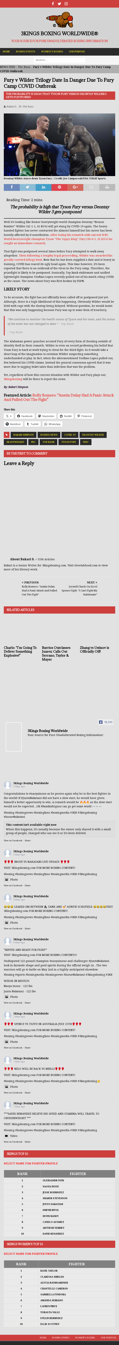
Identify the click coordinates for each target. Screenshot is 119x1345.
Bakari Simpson (23, 435)
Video (10, 1135)
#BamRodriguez (51, 806)
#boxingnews (24, 812)
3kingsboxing (13, 379)
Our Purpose (77, 51)
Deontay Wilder (93, 435)
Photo (11, 879)
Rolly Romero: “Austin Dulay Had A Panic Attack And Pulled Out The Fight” (59, 397)
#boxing (9, 812)
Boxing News (49, 435)
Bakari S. (11, 106)
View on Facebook (13, 840)
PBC (33, 442)
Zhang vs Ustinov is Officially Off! (94, 650)
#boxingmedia (60, 812)
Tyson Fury (68, 442)
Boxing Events (25, 51)
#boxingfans (42, 812)
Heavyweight (15, 442)
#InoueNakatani (14, 816)
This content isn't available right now (31, 824)
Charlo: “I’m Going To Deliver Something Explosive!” (20, 652)
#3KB (73, 812)
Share (28, 840)
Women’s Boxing (52, 51)
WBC (86, 442)
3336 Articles (46, 559)
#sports (20, 974)
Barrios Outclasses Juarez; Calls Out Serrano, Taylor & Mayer (56, 654)
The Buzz (24, 66)
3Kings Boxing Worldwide (31, 783)
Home (6, 51)
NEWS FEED (7, 66)
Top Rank (48, 442)
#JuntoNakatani (31, 798)
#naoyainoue (37, 793)
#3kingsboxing (87, 812)
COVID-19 (70, 435)
